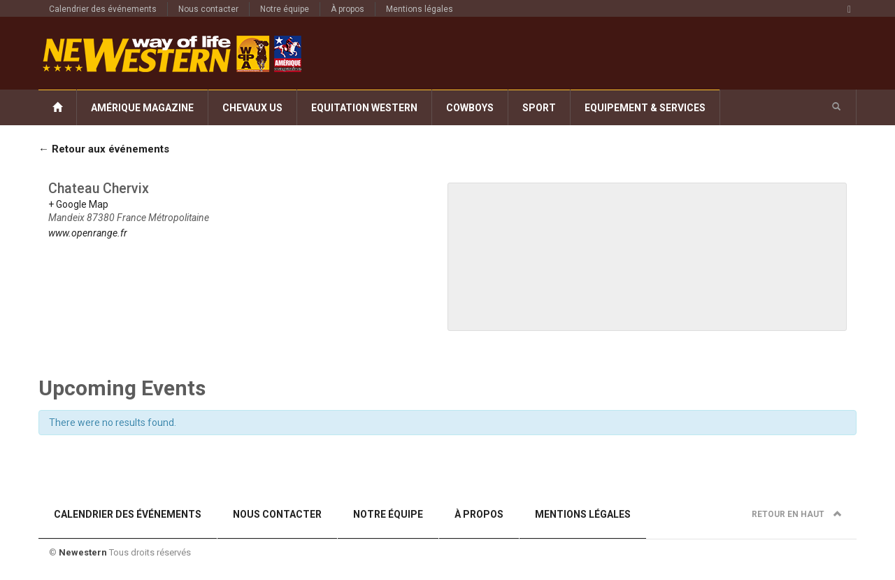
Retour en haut (797, 514)
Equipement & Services (645, 107)
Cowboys (470, 107)
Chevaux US (252, 107)
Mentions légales (419, 9)
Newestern (83, 552)
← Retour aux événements (103, 149)
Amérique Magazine (142, 107)
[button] (836, 107)
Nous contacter (208, 9)
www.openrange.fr (87, 233)
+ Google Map (78, 204)
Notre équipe (284, 9)
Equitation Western (364, 107)
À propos (347, 9)
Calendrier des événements (103, 9)
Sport (539, 107)
